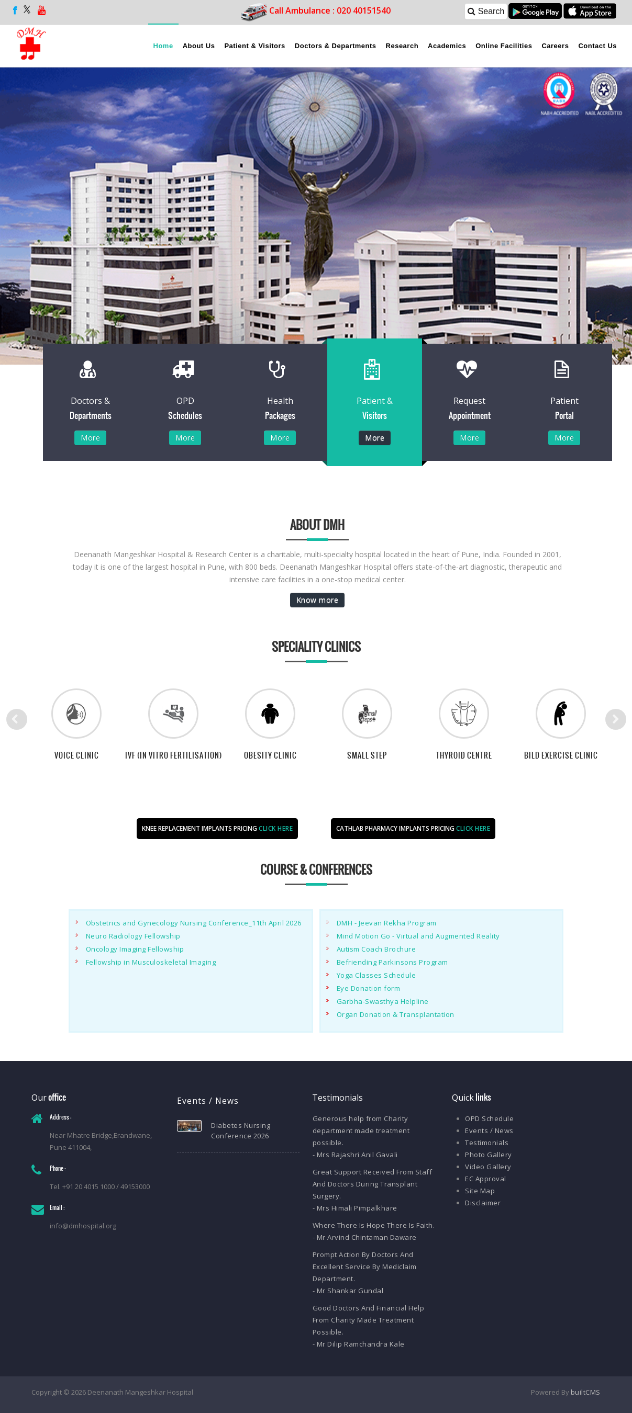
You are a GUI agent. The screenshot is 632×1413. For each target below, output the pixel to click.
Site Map (480, 1190)
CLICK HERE (276, 828)
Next (615, 719)
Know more (317, 600)
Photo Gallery (488, 1154)
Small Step (367, 755)
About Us (199, 46)
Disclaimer (483, 1202)
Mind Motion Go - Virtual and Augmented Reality (418, 936)
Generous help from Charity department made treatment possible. (361, 1130)
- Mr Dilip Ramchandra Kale (359, 1344)
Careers (555, 46)
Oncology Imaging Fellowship (135, 949)
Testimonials (486, 1142)
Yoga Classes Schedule (376, 975)
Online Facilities (503, 46)
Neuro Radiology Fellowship (133, 936)
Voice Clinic (76, 755)
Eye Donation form (369, 988)
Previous (16, 719)
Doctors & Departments (335, 46)
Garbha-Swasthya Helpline (383, 1001)
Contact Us (597, 46)
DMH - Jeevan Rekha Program (387, 923)
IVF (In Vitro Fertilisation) (173, 755)
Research (402, 46)
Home (163, 46)
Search (486, 11)
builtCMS (586, 1392)
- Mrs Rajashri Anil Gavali (355, 1154)
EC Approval (485, 1178)
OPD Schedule (489, 1118)
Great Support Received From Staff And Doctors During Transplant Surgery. (373, 1184)
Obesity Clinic (270, 755)
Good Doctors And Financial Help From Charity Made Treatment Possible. (369, 1320)
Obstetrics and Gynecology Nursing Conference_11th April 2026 (194, 923)
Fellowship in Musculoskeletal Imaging (151, 962)
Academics (447, 46)
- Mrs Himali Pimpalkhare (355, 1208)
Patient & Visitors (254, 46)
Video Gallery (488, 1166)
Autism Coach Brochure (376, 949)
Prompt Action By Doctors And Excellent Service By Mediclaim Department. (365, 1266)
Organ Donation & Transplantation (395, 1014)
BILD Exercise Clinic (561, 755)
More (90, 438)
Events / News (489, 1130)
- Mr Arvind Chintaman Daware (365, 1237)
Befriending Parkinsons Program (392, 962)
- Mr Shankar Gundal (348, 1290)
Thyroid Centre (464, 755)
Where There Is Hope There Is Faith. (374, 1225)
